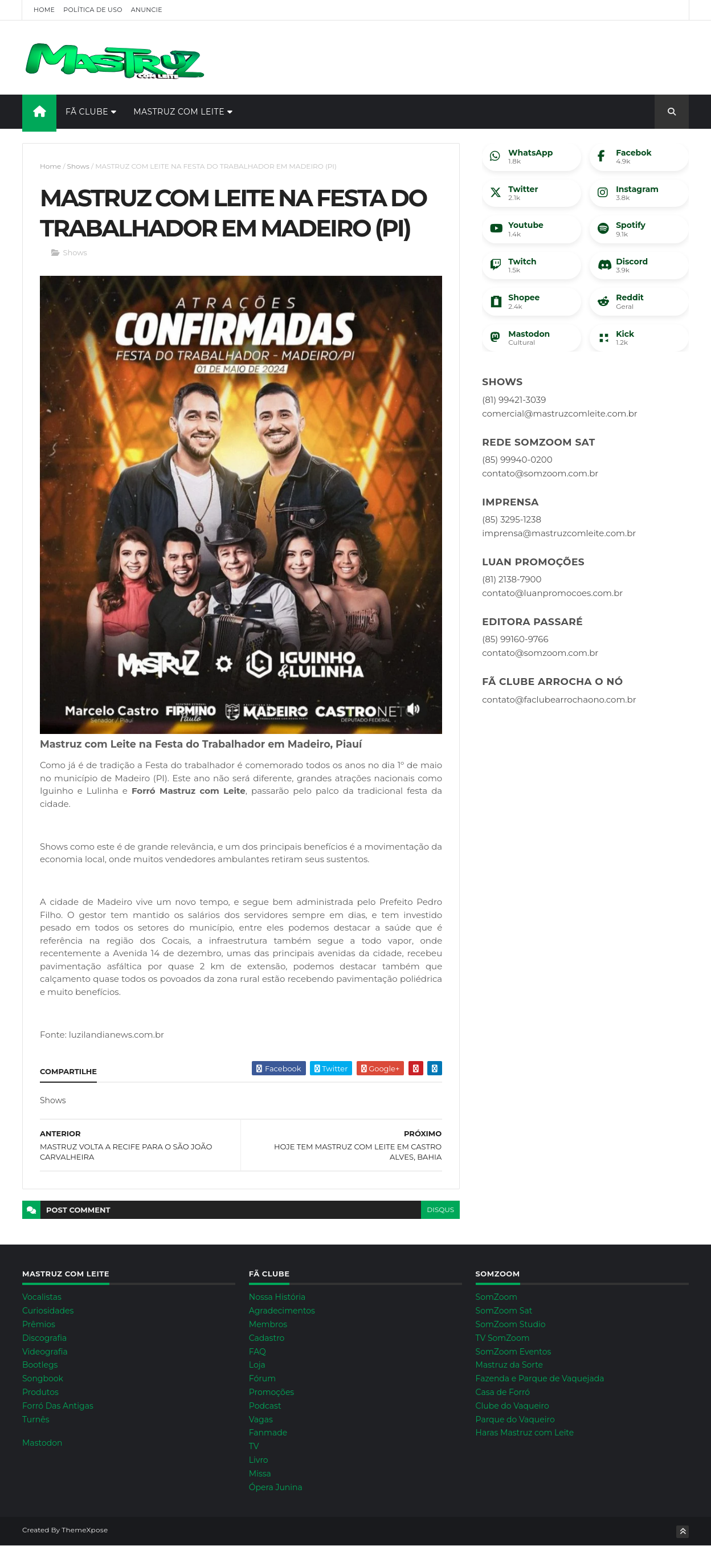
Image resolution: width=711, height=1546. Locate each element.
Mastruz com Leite (178, 112)
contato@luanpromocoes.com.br (552, 593)
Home (44, 10)
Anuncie (146, 10)
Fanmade (268, 1432)
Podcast (265, 1406)
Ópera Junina (276, 1487)
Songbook (42, 1378)
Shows (78, 166)
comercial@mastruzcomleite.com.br (560, 413)
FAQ (257, 1352)
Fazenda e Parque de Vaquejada (540, 1378)
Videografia (45, 1352)
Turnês (36, 1419)
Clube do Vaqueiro (512, 1406)
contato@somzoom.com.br (540, 473)
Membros (268, 1324)
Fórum (262, 1378)
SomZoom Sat (504, 1311)
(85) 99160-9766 (515, 639)
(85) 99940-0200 (517, 459)
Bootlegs (40, 1365)
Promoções (271, 1392)
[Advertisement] (481, 57)
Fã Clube (87, 112)
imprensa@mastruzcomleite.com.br (559, 533)
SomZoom (497, 1297)
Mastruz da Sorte (510, 1365)
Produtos (40, 1392)
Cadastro (267, 1338)
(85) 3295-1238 (511, 519)
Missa (260, 1474)
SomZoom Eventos (513, 1352)
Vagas (261, 1419)
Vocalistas (42, 1297)
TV (254, 1446)
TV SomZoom (503, 1338)
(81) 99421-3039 (514, 399)
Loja (257, 1365)
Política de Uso (92, 10)
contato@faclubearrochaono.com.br (559, 699)
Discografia (44, 1338)
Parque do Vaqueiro (515, 1419)
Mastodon (42, 1443)
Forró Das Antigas (57, 1406)
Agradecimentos (282, 1311)
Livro (258, 1460)
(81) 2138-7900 (511, 579)
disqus (440, 1209)
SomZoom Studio (511, 1324)
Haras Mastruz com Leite (525, 1432)
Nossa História (277, 1297)
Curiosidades (47, 1311)
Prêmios (38, 1324)
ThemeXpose (85, 1529)
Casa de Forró (503, 1392)
